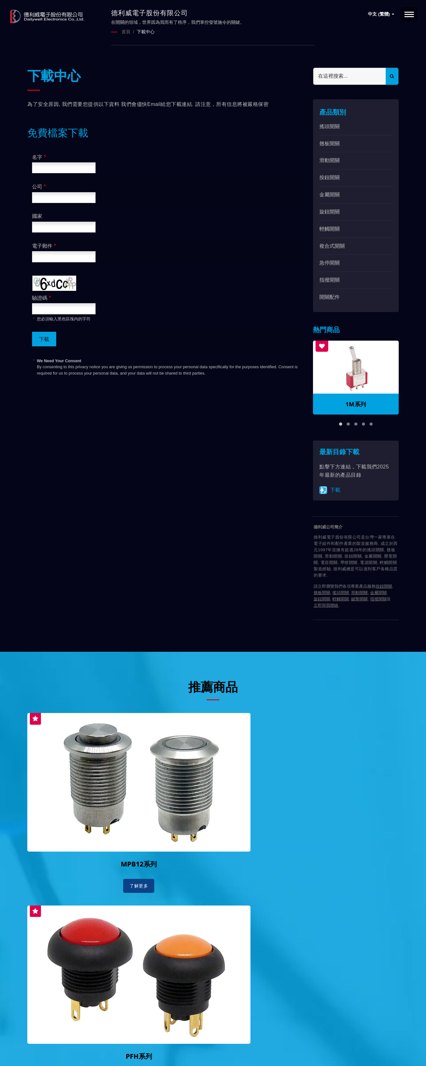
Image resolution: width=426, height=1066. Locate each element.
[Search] (349, 75)
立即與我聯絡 (326, 605)
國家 (37, 216)
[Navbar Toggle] (409, 14)
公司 (39, 186)
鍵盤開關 (359, 598)
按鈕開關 (329, 177)
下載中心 (146, 31)
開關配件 (329, 296)
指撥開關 (329, 279)
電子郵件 (44, 245)
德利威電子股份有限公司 (91, 1042)
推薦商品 (213, 685)
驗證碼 (41, 297)
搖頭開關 (329, 125)
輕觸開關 (329, 228)
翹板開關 (329, 143)
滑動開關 (329, 160)
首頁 (126, 31)
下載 (329, 490)
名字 (39, 156)
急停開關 (329, 262)
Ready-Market (88, 1050)
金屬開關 (329, 194)
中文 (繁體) (381, 14)
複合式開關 (332, 245)
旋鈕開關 (329, 211)
